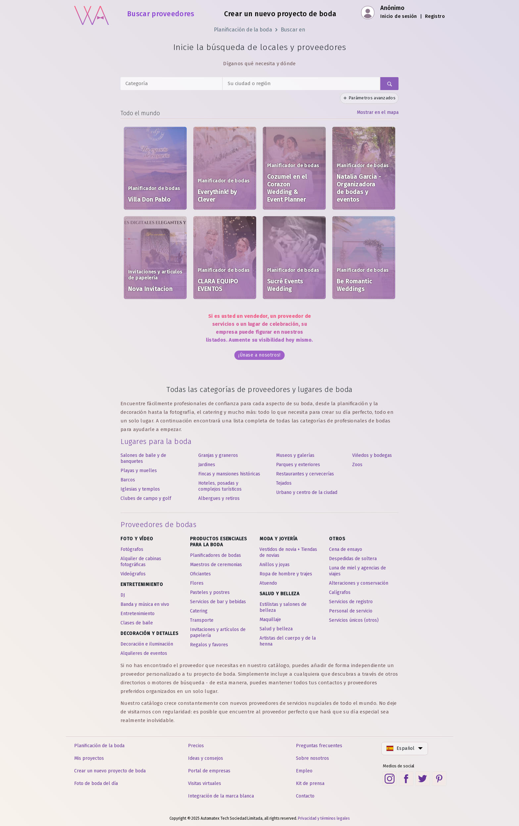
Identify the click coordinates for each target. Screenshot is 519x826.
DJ (122, 595)
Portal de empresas (209, 771)
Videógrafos (133, 574)
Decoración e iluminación (146, 644)
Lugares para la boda (155, 441)
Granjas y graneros (218, 455)
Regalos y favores (209, 645)
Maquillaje (270, 619)
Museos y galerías (295, 455)
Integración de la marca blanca (221, 796)
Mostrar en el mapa (378, 112)
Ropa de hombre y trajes (286, 574)
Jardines (206, 464)
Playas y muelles (138, 470)
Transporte (201, 620)
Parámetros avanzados (369, 97)
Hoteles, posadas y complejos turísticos (220, 486)
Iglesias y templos (140, 489)
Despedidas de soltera (353, 558)
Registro (435, 16)
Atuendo (268, 583)
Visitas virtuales (204, 783)
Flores (197, 583)
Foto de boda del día (96, 783)
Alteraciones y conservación (358, 583)
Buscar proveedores (160, 14)
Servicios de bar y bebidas (218, 602)
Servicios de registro (351, 602)
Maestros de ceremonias (216, 564)
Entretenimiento (137, 613)
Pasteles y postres (210, 592)
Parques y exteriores (298, 464)
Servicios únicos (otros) (354, 620)
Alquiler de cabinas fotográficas (140, 561)
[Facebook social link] (406, 778)
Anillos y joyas (275, 564)
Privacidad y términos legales (324, 818)
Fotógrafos (131, 549)
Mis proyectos (89, 758)
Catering (199, 611)
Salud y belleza (276, 629)
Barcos (127, 480)
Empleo (304, 771)
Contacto (305, 796)
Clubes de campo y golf (145, 498)
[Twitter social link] (422, 778)
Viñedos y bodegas (372, 455)
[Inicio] (91, 13)
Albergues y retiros (219, 498)
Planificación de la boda (243, 29)
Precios (196, 746)
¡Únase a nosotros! (259, 355)
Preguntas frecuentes (319, 746)
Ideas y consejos (205, 758)
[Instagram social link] (389, 778)
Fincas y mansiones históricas (229, 474)
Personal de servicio (350, 611)
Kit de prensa (310, 783)
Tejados (284, 483)
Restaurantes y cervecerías (305, 474)
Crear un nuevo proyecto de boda (280, 14)
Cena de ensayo (345, 549)
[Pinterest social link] (439, 778)
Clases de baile (136, 623)
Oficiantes (200, 574)
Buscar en (293, 29)
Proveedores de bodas (158, 524)
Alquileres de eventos (143, 653)
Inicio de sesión (398, 16)
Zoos (357, 464)
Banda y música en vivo (144, 604)
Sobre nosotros (312, 758)
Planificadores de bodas (215, 555)
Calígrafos (340, 592)
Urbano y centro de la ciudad (306, 492)
